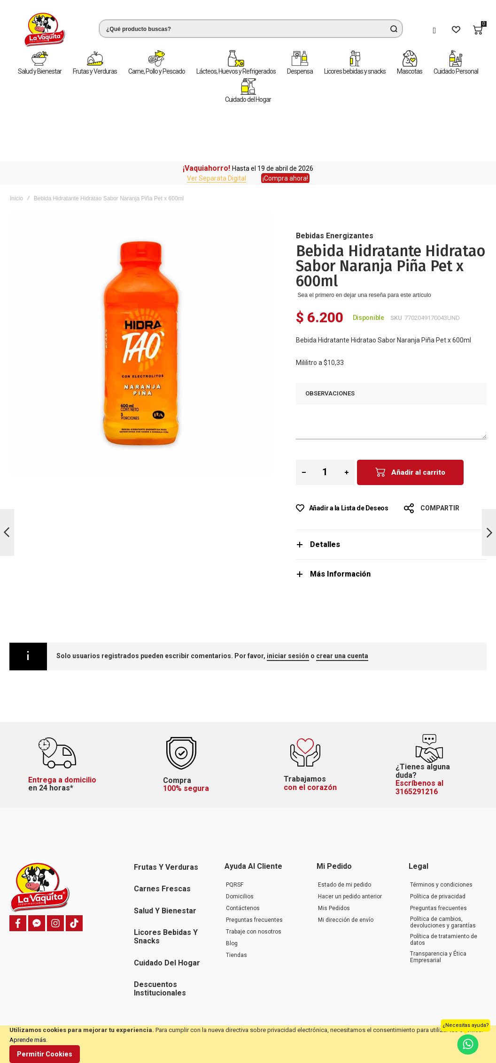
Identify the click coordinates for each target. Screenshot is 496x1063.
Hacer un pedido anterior (350, 851)
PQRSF (234, 839)
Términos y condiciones (441, 839)
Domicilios (240, 851)
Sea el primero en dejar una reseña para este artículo (364, 240)
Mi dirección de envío (345, 874)
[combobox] (251, 29)
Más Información (340, 519)
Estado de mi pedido (344, 839)
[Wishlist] (456, 30)
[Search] (394, 29)
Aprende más (27, 1039)
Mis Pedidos (334, 862)
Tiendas (236, 909)
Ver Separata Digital (216, 123)
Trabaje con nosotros (253, 886)
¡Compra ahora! (285, 123)
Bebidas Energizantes (334, 180)
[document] (248, 1044)
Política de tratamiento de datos (443, 894)
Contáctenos (243, 862)
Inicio (16, 143)
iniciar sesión (288, 601)
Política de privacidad (437, 851)
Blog (232, 898)
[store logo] (44, 30)
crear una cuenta (342, 601)
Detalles (325, 489)
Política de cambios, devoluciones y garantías (443, 876)
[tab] (391, 489)
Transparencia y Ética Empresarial (438, 911)
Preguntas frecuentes (254, 874)
